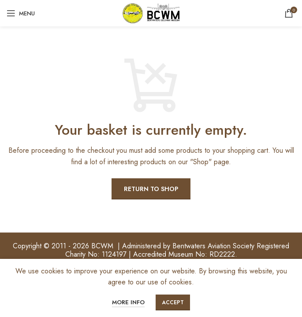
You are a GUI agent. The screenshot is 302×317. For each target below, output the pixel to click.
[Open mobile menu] (20, 13)
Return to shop (151, 188)
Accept (173, 302)
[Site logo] (151, 12)
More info (128, 302)
